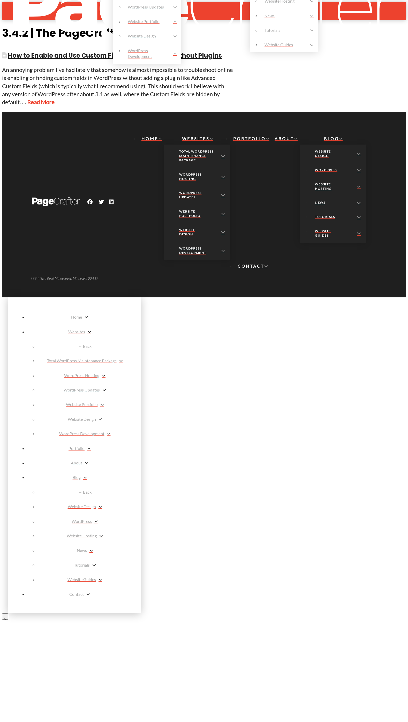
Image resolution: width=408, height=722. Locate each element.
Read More (41, 102)
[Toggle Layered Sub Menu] (79, 332)
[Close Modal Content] (5, 616)
